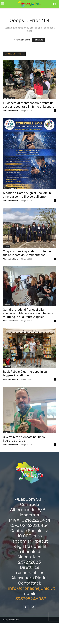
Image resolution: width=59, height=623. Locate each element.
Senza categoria (10, 188)
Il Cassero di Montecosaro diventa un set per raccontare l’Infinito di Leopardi (29, 104)
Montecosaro (9, 98)
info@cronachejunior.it (31, 588)
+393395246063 (29, 598)
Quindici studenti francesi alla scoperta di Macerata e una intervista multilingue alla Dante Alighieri (28, 313)
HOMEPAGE (38, 40)
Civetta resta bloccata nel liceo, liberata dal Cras (24, 438)
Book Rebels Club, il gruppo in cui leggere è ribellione (25, 373)
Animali (6, 432)
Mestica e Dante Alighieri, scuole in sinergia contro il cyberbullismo (27, 194)
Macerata (7, 305)
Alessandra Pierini (11, 110)
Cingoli (6, 246)
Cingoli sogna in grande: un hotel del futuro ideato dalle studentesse (27, 253)
